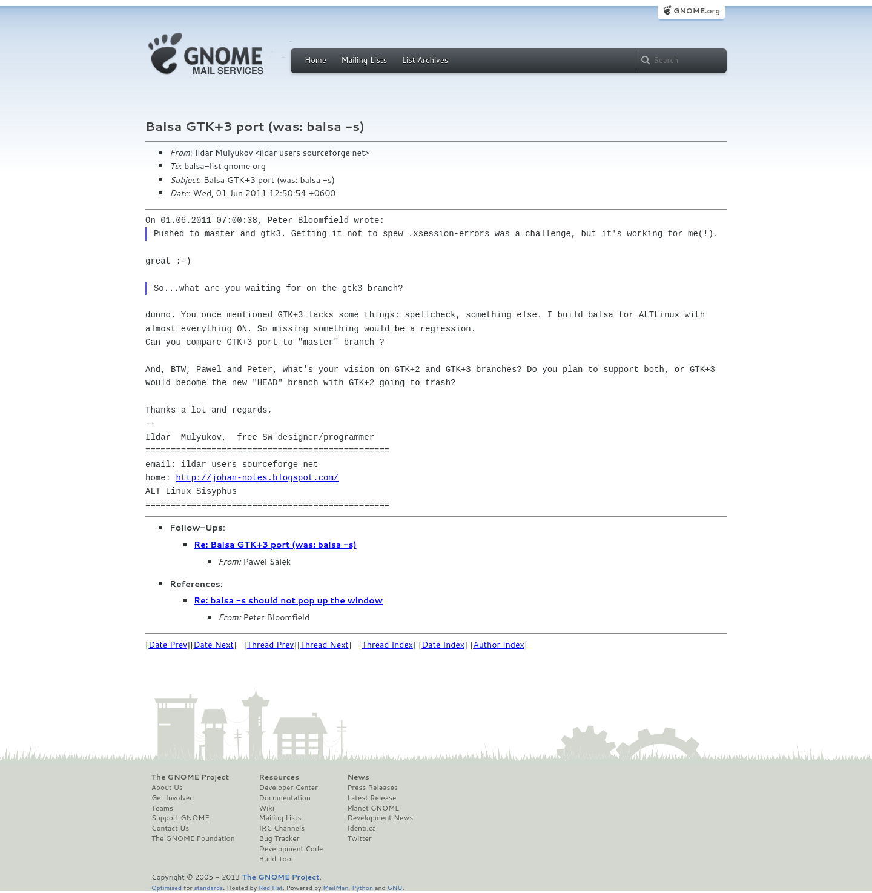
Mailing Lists (364, 60)
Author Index (498, 645)
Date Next (213, 645)
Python (362, 887)
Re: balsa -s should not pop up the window (288, 600)
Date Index (442, 645)
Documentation (285, 798)
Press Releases (372, 787)
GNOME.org (696, 10)
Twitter (359, 838)
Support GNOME (180, 818)
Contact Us (170, 828)
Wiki (266, 808)
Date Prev (167, 645)
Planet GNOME (373, 808)
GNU (395, 887)
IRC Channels (282, 828)
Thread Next (324, 645)
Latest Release (371, 798)
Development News (380, 818)
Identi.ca (361, 828)
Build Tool (276, 859)
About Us (167, 787)
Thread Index (388, 645)
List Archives (425, 60)
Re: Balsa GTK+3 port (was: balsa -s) (275, 545)
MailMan (335, 887)
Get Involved (172, 798)
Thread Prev (270, 645)
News (358, 777)
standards (208, 887)
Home (315, 60)
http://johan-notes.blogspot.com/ (257, 477)
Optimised (166, 887)
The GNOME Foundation (193, 838)
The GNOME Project (190, 777)
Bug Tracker (279, 838)
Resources (279, 777)
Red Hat (271, 887)
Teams (162, 808)
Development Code (291, 849)
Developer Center (288, 787)
